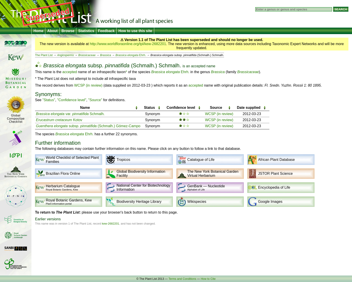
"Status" (48, 100)
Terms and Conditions (182, 278)
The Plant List (44, 55)
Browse (68, 31)
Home (38, 31)
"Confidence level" (71, 100)
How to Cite (208, 278)
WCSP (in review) (88, 85)
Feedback (106, 31)
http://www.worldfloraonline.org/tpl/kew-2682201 (128, 44)
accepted (198, 66)
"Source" (95, 100)
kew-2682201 (110, 223)
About (52, 31)
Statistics (86, 31)
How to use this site (135, 31)
